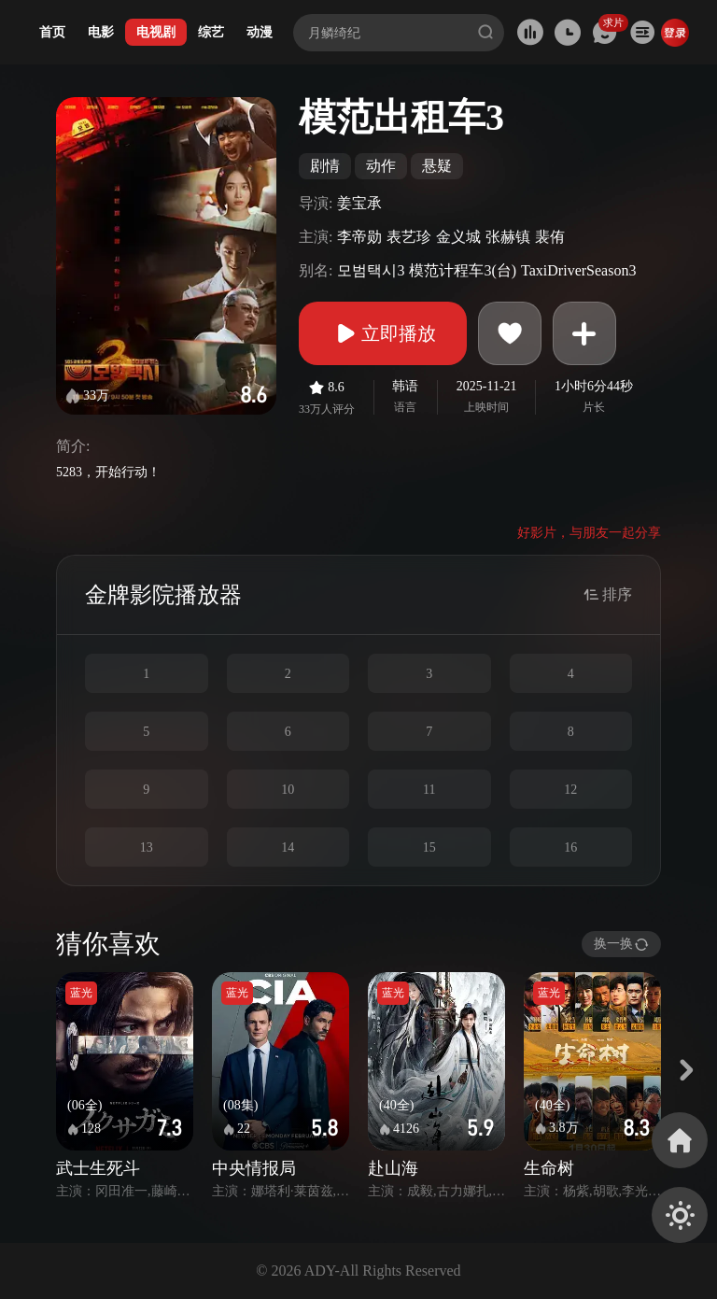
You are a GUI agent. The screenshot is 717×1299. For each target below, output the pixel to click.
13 (146, 847)
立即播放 (383, 333)
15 (429, 847)
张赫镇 (507, 237)
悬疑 (437, 166)
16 (570, 847)
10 (287, 790)
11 (429, 790)
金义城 (458, 237)
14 (287, 847)
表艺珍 (409, 237)
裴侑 (550, 237)
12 (570, 790)
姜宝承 (359, 203)
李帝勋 (359, 237)
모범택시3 (370, 270)
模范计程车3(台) (462, 270)
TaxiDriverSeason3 (578, 270)
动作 (381, 166)
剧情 (325, 166)
